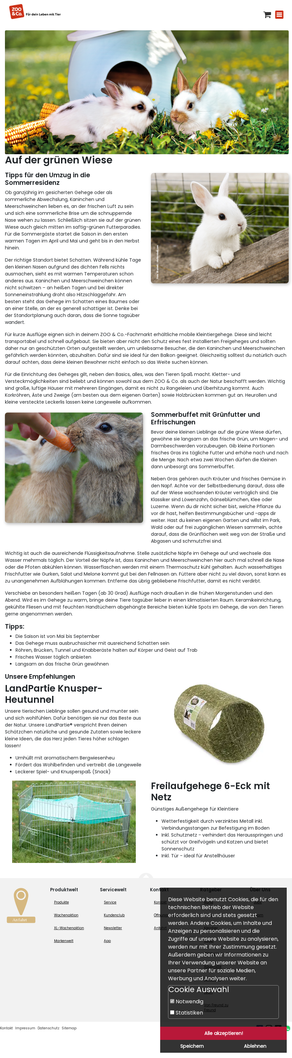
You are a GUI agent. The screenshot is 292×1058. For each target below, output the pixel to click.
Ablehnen (255, 1046)
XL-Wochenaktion (69, 928)
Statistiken (186, 1012)
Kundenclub (114, 915)
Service (110, 902)
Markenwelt (63, 940)
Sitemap (69, 1028)
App (107, 940)
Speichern (192, 1046)
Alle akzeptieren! (223, 1033)
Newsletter (113, 928)
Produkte (61, 902)
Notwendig (186, 1001)
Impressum (25, 1028)
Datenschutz (48, 1028)
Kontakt (6, 1028)
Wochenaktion (66, 915)
